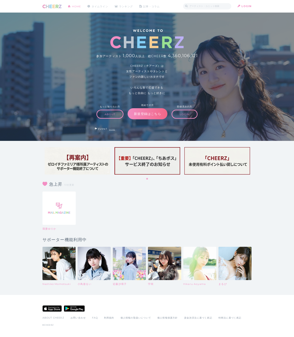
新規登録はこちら (147, 114)
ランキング (126, 6)
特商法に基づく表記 (229, 317)
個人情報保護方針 (167, 317)
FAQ (95, 317)
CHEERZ (52, 6)
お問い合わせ (78, 317)
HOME (76, 6)
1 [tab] (147, 179)
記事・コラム (151, 6)
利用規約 (109, 317)
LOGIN (246, 6)
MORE (112, 129)
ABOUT (110, 114)
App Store (52, 308)
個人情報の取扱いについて (136, 317)
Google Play (74, 308)
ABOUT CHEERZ (53, 317)
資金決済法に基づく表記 (198, 317)
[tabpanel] (77, 161)
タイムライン (100, 6)
